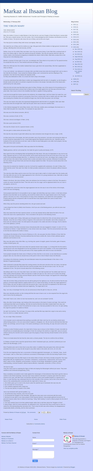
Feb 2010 (78, 69)
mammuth (60, 467)
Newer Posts (8, 419)
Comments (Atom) (39, 424)
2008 (74, 81)
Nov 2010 (78, 51)
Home (36, 419)
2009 (74, 79)
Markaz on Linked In (7, 441)
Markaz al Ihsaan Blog (30, 11)
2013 (74, 39)
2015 (74, 34)
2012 (74, 42)
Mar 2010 (78, 66)
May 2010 (78, 64)
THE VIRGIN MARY (14, 26)
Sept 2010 (78, 56)
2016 (74, 32)
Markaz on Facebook (7, 438)
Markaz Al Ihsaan (79, 436)
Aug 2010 (78, 59)
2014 (74, 37)
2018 (74, 27)
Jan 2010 (77, 76)
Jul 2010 (77, 61)
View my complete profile (71, 448)
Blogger (73, 467)
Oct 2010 (77, 54)
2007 (74, 84)
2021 (74, 24)
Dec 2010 (78, 49)
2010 (74, 47)
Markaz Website (6, 436)
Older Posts (63, 419)
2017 (74, 29)
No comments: (32, 412)
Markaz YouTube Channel (8, 443)
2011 (74, 44)
